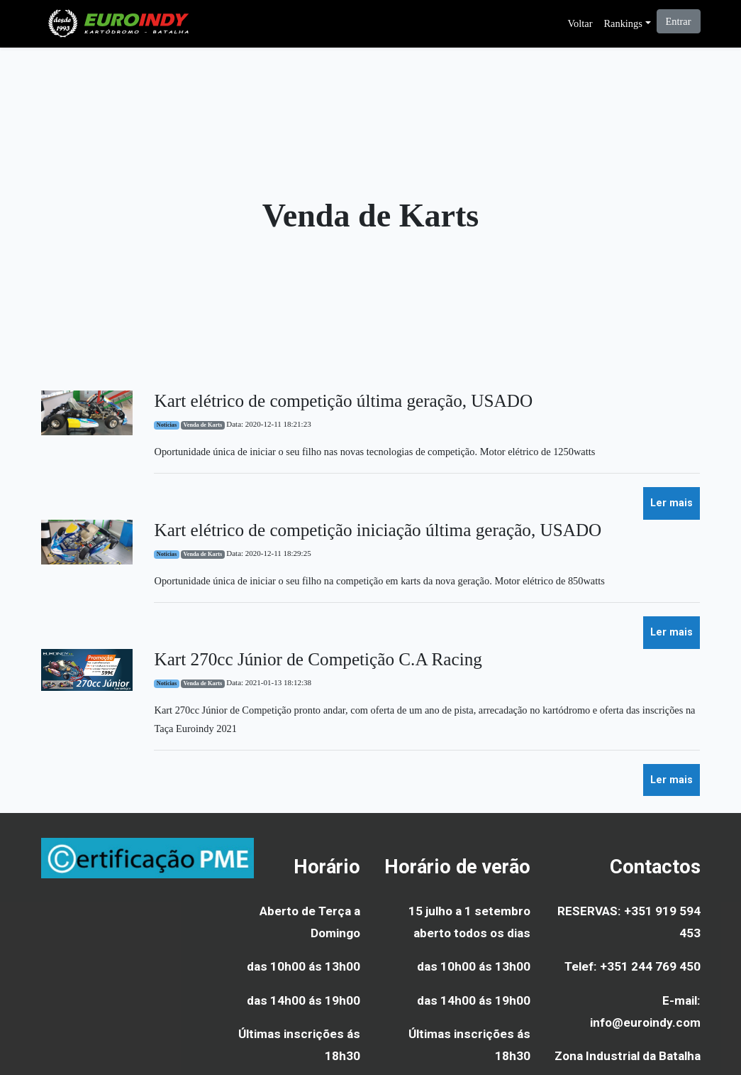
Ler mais (671, 503)
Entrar (678, 21)
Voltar (580, 23)
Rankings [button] (622, 23)
